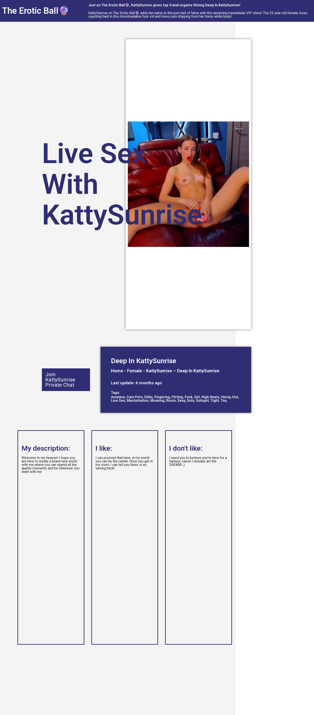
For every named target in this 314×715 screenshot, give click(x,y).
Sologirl (202, 400)
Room (171, 400)
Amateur (118, 397)
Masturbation (137, 400)
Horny (225, 397)
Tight (214, 400)
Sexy (181, 400)
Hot (235, 397)
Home (117, 370)
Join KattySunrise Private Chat (60, 379)
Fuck (189, 397)
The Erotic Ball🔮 (35, 11)
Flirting (177, 397)
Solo (190, 400)
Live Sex (118, 400)
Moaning (157, 400)
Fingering (162, 397)
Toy (223, 400)
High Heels (210, 397)
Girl (197, 397)
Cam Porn (135, 397)
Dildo (148, 397)
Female (134, 370)
